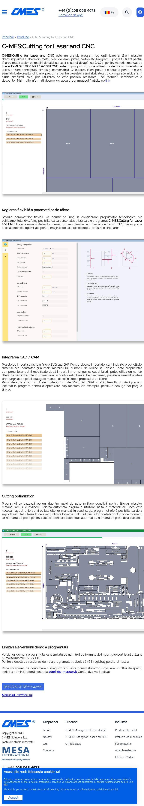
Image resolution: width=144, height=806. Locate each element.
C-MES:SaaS (73, 743)
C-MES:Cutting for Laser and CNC (86, 736)
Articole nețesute (125, 750)
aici (6, 784)
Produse (23, 37)
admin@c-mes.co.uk (63, 672)
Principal (8, 37)
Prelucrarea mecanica (128, 736)
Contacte (48, 750)
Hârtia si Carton (124, 757)
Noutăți (47, 736)
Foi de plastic (123, 743)
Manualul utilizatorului (17, 695)
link (107, 80)
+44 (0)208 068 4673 (77, 10)
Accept (13, 797)
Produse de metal (126, 730)
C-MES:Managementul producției (85, 730)
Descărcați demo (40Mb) (23, 687)
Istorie (46, 730)
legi (45, 743)
